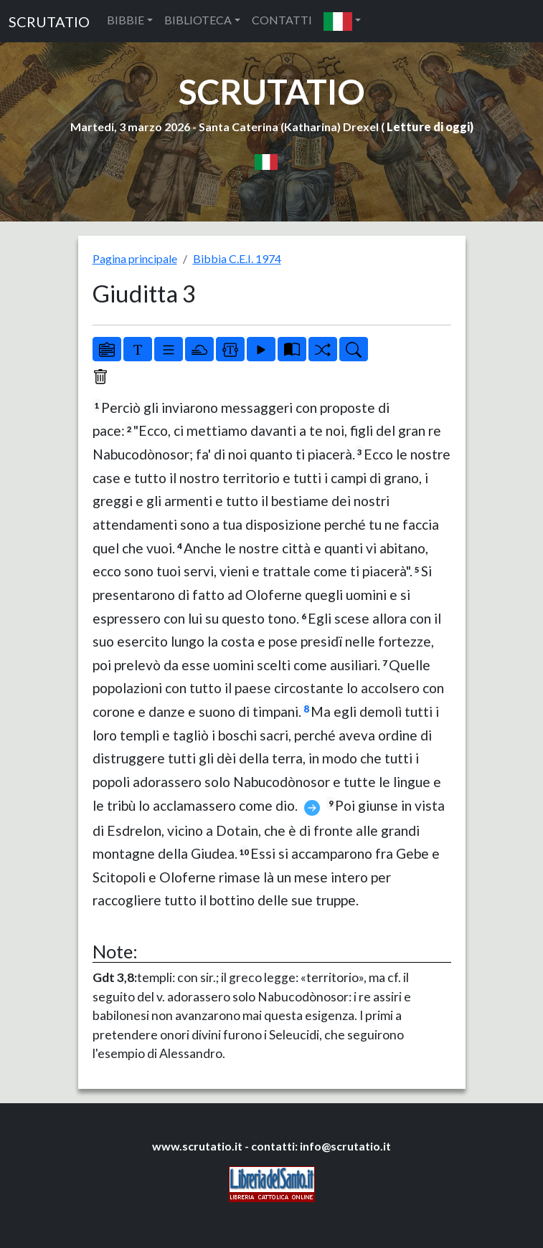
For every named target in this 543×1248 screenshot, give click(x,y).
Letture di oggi (428, 126)
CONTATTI (282, 20)
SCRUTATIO (49, 21)
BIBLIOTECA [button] (198, 20)
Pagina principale (135, 258)
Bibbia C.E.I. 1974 (237, 258)
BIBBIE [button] (125, 20)
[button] (342, 21)
